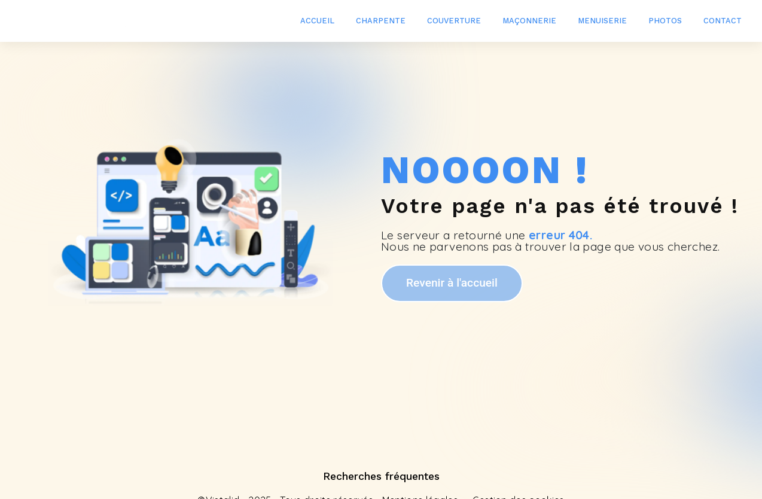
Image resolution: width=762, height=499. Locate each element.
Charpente (381, 20)
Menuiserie (602, 20)
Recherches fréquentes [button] (381, 476)
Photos (665, 20)
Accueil (317, 20)
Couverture (454, 20)
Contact (722, 20)
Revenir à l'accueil (452, 283)
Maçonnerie (529, 20)
